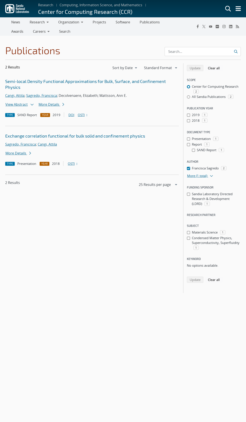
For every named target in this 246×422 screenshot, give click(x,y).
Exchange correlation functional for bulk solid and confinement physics (75, 137)
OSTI (83, 116)
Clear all (215, 69)
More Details (51, 106)
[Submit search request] (236, 53)
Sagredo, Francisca (41, 97)
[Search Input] (203, 53)
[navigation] (125, 69)
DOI (71, 116)
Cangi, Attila (14, 97)
